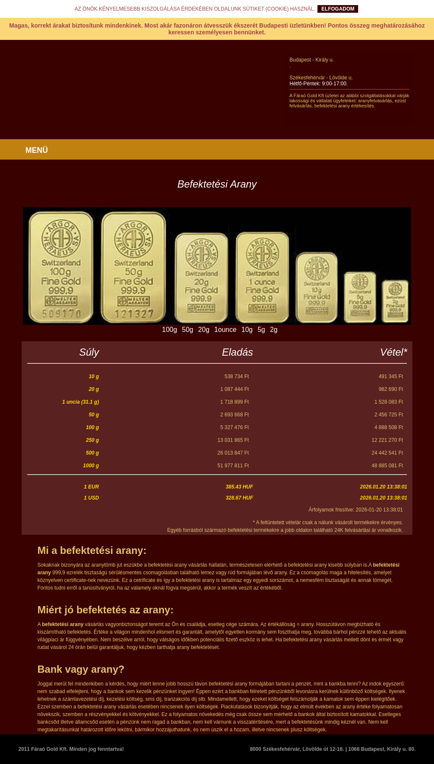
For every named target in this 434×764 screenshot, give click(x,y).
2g (274, 329)
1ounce (225, 329)
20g (203, 329)
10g (247, 329)
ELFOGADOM (337, 9)
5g (261, 329)
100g (169, 329)
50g (187, 329)
